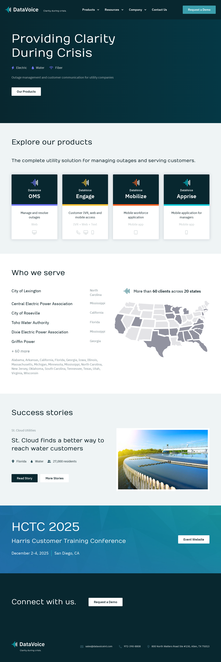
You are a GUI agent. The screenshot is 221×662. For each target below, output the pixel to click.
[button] (90, 10)
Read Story (24, 478)
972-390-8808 (132, 646)
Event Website (193, 539)
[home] (35, 10)
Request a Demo (199, 10)
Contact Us (159, 10)
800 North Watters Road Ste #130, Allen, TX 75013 (180, 646)
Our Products (26, 91)
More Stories (54, 478)
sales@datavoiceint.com (98, 646)
